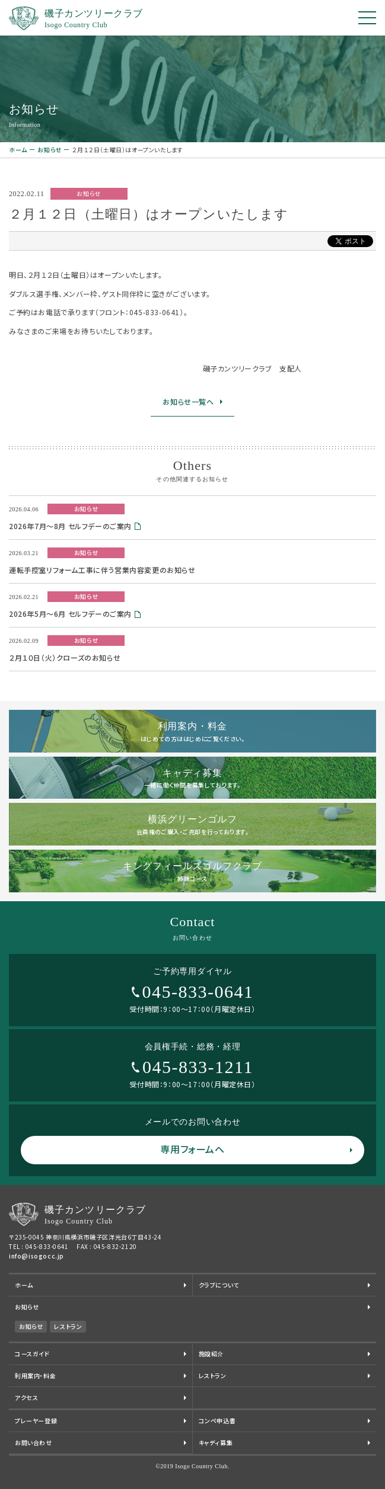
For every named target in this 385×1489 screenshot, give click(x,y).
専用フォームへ (192, 1149)
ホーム (18, 149)
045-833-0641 (198, 991)
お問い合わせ (33, 1442)
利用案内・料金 (35, 1375)
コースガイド (32, 1353)
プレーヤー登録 (36, 1420)
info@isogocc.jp (36, 1255)
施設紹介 (211, 1353)
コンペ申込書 (217, 1420)
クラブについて (219, 1284)
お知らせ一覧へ (188, 401)
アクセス (26, 1397)
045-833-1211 (197, 1067)
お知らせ (49, 149)
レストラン (68, 1326)
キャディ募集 (216, 1442)
